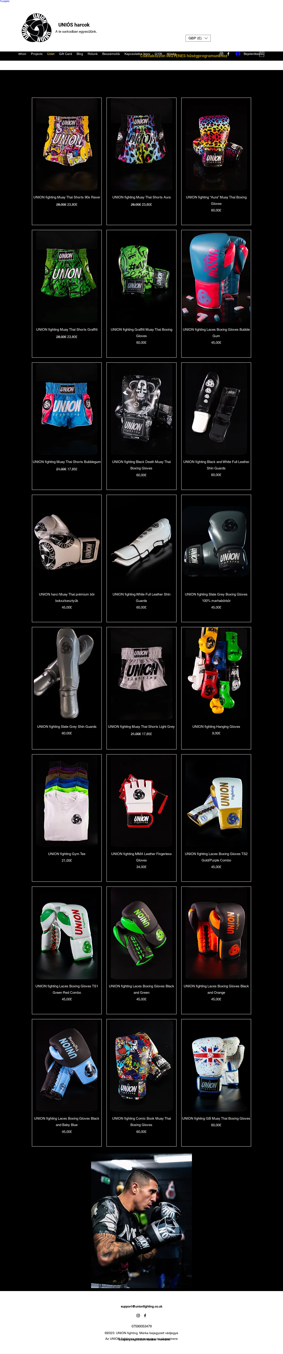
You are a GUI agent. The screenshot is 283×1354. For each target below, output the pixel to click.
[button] (198, 38)
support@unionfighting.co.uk (141, 1306)
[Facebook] (145, 1315)
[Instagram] (138, 1315)
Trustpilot (4, 1)
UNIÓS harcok (74, 25)
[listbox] (198, 38)
